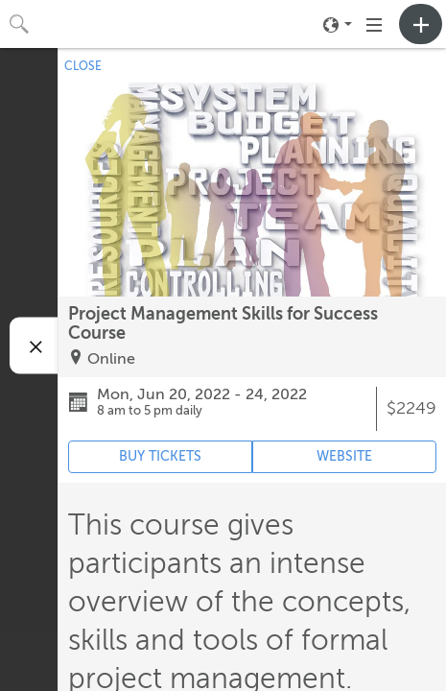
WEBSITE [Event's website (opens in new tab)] (344, 456)
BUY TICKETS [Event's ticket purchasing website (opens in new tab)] (160, 456)
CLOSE (83, 66)
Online (111, 359)
